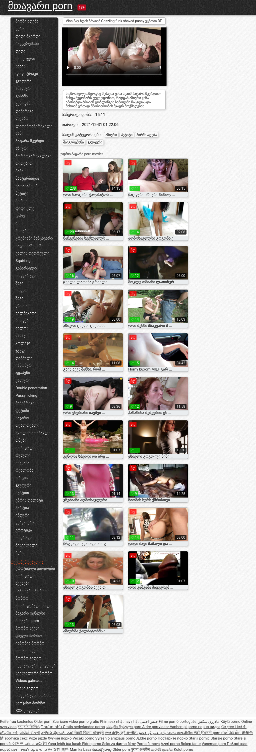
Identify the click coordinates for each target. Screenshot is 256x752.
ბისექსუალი (27, 545)
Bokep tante (191, 744)
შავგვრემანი (27, 43)
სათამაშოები (28, 186)
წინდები (23, 320)
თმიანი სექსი (28, 650)
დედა (21, 51)
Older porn (43, 721)
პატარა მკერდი (30, 141)
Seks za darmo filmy (119, 744)
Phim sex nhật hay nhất (119, 721)
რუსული (23, 455)
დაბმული (24, 358)
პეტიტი (22, 193)
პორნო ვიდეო (29, 658)
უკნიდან (23, 103)
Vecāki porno (83, 738)
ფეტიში (22, 410)
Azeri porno (171, 744)
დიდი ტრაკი (27, 73)
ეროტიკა (24, 530)
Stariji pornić (199, 738)
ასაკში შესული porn (124, 727)
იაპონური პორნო (32, 591)
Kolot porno (183, 749)
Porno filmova (148, 744)
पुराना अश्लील (140, 749)
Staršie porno (222, 738)
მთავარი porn (40, 6)
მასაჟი (22, 335)
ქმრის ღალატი (29, 500)
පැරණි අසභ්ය (162, 749)
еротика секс (16, 738)
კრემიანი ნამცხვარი (34, 238)
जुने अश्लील (128, 733)
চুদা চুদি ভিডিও (29, 727)
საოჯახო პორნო (30, 703)
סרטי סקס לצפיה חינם (29, 749)
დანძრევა (25, 111)
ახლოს (22, 328)
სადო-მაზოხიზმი (31, 246)
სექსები (23, 583)
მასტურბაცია (27, 178)
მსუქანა (23, 463)
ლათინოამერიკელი (34, 126)
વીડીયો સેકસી (30, 733)
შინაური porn (27, 621)
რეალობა (25, 470)
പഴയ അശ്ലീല (180, 733)
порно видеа (209, 727)
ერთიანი (24, 305)
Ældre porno (147, 738)
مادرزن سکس (209, 721)
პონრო (22, 598)
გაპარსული (26, 268)
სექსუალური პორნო (34, 673)
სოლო (22, 290)
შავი (20, 283)
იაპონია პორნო (30, 643)
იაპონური (25, 365)
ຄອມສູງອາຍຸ (102, 749)
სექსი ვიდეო (27, 688)
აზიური (22, 148)
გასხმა (22, 96)
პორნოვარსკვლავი (34, 156)
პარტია (22, 507)
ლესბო (22, 118)
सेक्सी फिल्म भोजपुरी (89, 733)
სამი (20, 133)
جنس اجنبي (149, 721)
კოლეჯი (23, 343)
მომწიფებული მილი (34, 606)
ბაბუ (20, 171)
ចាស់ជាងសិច (231, 733)
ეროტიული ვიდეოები (35, 568)
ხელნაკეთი (26, 313)
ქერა (20, 28)
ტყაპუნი (23, 373)
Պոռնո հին (51, 727)
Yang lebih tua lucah (65, 744)
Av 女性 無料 (58, 749)
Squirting (23, 260)
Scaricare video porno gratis (75, 721)
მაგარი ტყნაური (30, 613)
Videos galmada (29, 680)
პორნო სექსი (28, 628)
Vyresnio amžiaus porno (115, 738)
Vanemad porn (214, 744)
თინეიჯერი (25, 58)
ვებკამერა (25, 522)
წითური (23, 231)
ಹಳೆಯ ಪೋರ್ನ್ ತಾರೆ (57, 733)
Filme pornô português (177, 721)
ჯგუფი (21, 350)
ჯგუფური (24, 81)
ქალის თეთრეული (33, 253)
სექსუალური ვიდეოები (37, 665)
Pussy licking (26, 395)
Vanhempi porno (184, 727)
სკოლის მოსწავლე (33, 433)
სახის (21, 66)
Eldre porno (92, 744)
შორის (22, 201)
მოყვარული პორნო (34, 695)
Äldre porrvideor (156, 727)
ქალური (23, 380)
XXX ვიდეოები (29, 710)
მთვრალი (25, 537)
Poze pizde (38, 738)
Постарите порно (173, 738)
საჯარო (22, 418)
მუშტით (22, 493)
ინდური (23, 515)
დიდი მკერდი (28, 36)
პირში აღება (27, 21)
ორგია (22, 478)
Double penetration (31, 388)
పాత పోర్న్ (112, 733)
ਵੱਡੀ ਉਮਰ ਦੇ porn (207, 733)
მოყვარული (27, 275)
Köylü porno (230, 721)
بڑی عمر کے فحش (151, 733)
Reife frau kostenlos (16, 721)
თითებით (24, 163)
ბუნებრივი (25, 403)
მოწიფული (26, 448)
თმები (21, 440)
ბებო (20, 552)
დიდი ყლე (25, 208)
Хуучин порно (60, 738)
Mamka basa (81, 749)
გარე (20, 216)
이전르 (18, 744)
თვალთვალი (28, 425)
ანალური (24, 88)
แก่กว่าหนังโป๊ (36, 744)
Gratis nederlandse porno (84, 727)
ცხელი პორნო (29, 635)
